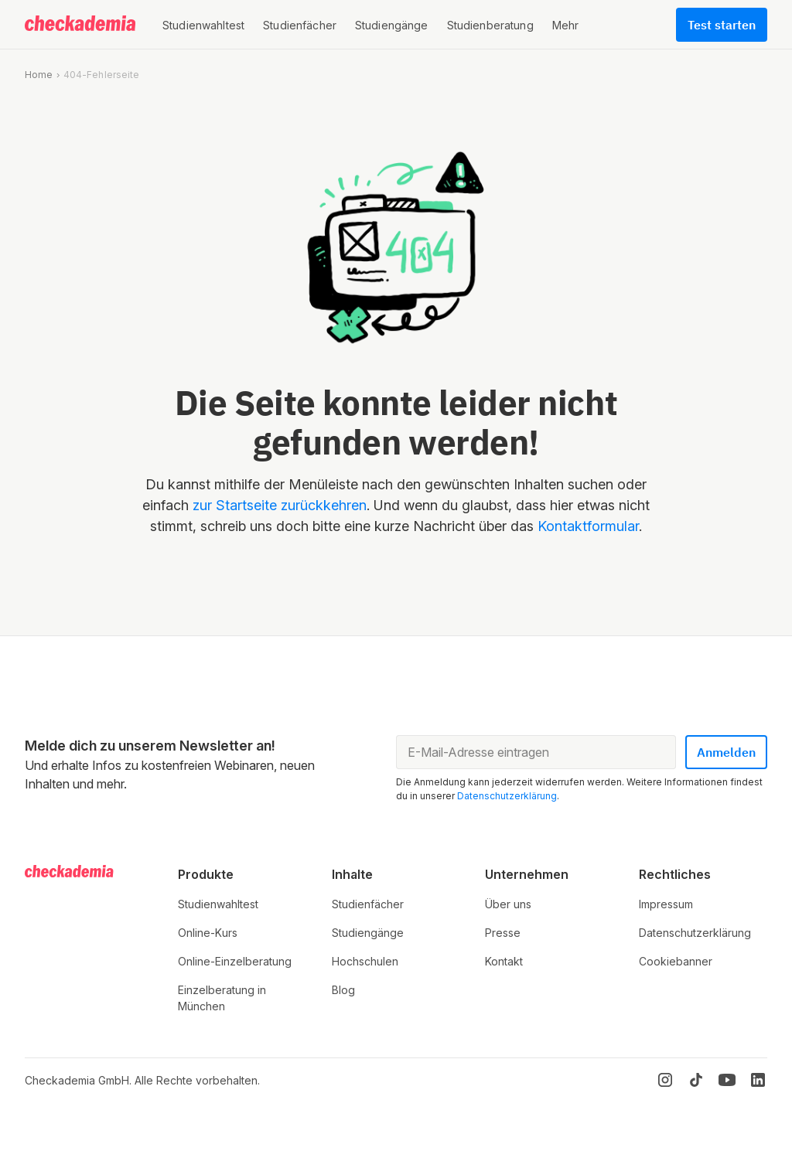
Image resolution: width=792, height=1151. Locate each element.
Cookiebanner (675, 961)
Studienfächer (368, 904)
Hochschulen (365, 961)
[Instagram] (665, 1080)
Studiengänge (368, 932)
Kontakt (504, 961)
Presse (503, 932)
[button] (203, 24)
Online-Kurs (207, 932)
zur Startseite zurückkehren (280, 505)
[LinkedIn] (758, 1080)
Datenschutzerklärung (507, 796)
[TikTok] (696, 1080)
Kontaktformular (588, 526)
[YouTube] (727, 1080)
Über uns (508, 904)
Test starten (722, 24)
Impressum (666, 904)
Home (39, 74)
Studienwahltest (218, 904)
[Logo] (81, 24)
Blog (343, 989)
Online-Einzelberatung (235, 961)
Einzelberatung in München (222, 998)
